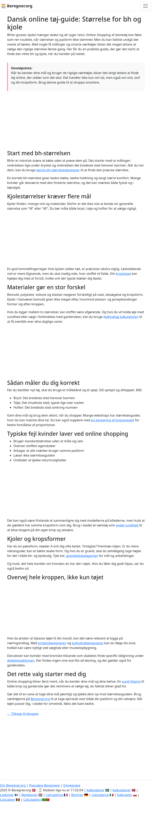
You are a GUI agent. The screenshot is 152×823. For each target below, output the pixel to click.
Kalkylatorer (95, 790)
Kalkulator (124, 795)
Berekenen (30, 795)
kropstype (123, 273)
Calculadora (32, 799)
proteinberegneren (52, 643)
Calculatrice (54, 795)
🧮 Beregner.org (16, 6)
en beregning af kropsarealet (112, 420)
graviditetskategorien (82, 556)
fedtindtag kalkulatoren (121, 317)
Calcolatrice (100, 795)
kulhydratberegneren (88, 643)
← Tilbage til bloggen (23, 714)
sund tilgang (131, 681)
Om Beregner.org (13, 785)
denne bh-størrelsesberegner (58, 170)
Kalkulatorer (122, 790)
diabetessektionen (20, 660)
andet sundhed (127, 525)
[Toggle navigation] (145, 6)
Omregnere (71, 785)
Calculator (7, 799)
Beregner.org (40, 699)
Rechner (77, 795)
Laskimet (6, 795)
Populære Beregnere (44, 785)
